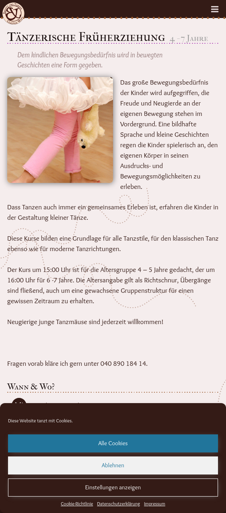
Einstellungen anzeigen (113, 487)
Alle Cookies (112, 443)
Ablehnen (113, 465)
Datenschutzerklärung (118, 504)
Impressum (154, 504)
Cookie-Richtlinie (77, 504)
